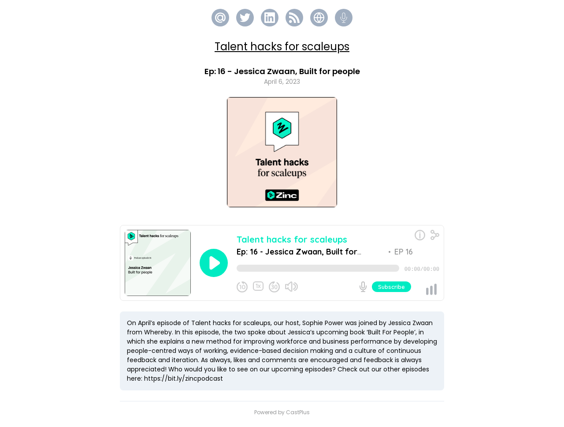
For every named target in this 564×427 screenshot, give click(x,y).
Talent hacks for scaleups (282, 46)
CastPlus (298, 416)
